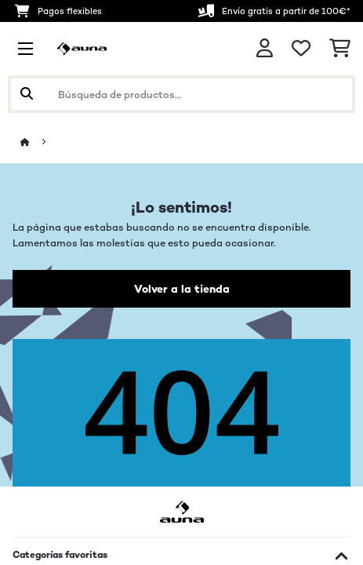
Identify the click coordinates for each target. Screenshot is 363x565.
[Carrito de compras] (339, 49)
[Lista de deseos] (301, 49)
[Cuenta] (264, 48)
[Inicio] (39, 142)
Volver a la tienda (182, 289)
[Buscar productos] (181, 94)
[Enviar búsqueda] (26, 94)
